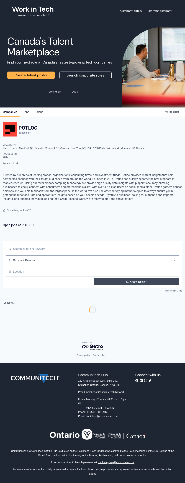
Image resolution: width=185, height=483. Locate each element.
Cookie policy (99, 355)
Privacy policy (83, 355)
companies (10, 112)
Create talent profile (31, 75)
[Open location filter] (175, 272)
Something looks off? (17, 210)
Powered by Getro (173, 291)
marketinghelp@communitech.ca (116, 462)
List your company (160, 11)
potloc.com (25, 132)
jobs (26, 112)
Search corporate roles (85, 75)
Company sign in (131, 11)
